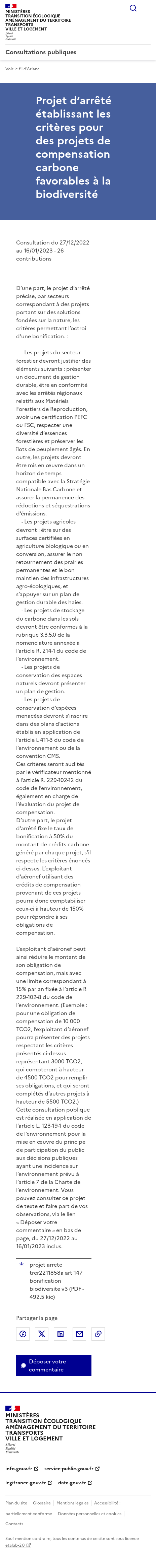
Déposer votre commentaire (47, 1365)
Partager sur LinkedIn (60, 1334)
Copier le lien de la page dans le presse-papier (98, 1334)
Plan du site (16, 1503)
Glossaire (42, 1503)
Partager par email (79, 1334)
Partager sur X (41, 1334)
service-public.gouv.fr (68, 1468)
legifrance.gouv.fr (25, 1482)
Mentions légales (72, 1503)
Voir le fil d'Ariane (22, 69)
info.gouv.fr (18, 1468)
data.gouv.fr (72, 1482)
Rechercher (133, 8)
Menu (146, 8)
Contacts (14, 1524)
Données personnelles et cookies (89, 1514)
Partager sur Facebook (23, 1334)
